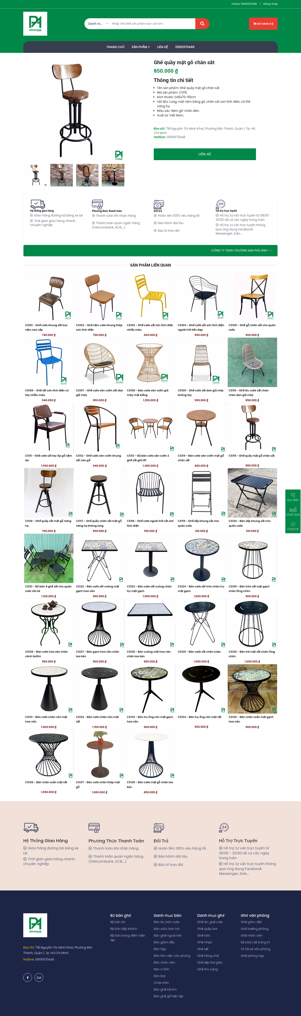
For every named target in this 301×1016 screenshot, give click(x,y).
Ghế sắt (203, 949)
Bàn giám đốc (164, 942)
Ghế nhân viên (252, 935)
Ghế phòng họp (252, 956)
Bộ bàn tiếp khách (123, 929)
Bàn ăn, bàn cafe (166, 922)
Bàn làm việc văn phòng (172, 956)
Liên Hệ (162, 47)
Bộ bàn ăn (117, 922)
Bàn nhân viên (164, 962)
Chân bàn (161, 983)
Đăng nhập (270, 4)
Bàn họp (160, 949)
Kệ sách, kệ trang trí (255, 942)
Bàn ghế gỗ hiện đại (168, 996)
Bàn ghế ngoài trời (167, 935)
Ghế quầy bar (207, 929)
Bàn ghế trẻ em (165, 989)
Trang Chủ (115, 47)
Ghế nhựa (204, 942)
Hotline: (28, 959)
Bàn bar (160, 976)
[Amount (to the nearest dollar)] (153, 23)
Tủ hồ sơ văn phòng (255, 949)
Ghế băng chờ (208, 956)
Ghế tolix (203, 935)
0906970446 (249, 4)
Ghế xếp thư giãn (210, 962)
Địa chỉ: (29, 947)
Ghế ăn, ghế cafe (210, 922)
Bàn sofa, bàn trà (166, 929)
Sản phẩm (141, 47)
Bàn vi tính (161, 969)
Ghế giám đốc (251, 922)
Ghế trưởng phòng (254, 929)
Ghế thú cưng (207, 969)
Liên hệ (205, 154)
